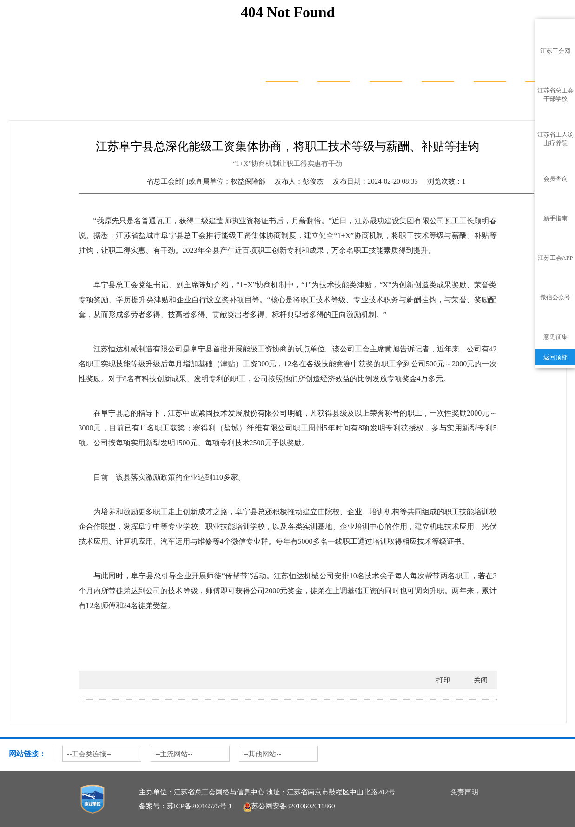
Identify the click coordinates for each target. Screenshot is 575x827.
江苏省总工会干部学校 (555, 92)
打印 (443, 680)
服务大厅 (334, 67)
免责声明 (464, 792)
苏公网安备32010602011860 (289, 806)
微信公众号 (555, 297)
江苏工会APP (555, 257)
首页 (282, 67)
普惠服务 (490, 67)
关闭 (481, 680)
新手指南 (555, 218)
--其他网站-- (262, 754)
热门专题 (54, 110)
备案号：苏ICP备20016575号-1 (185, 806)
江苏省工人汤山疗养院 (555, 136)
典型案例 (117, 110)
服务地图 (386, 67)
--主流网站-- (174, 754)
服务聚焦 (438, 67)
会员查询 (555, 178)
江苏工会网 (555, 50)
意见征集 (555, 336)
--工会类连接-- (89, 754)
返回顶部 (555, 357)
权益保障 (85, 110)
